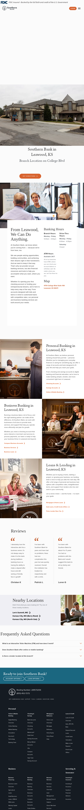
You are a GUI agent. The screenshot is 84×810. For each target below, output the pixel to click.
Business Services (11, 448)
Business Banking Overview (30, 787)
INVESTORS (46, 699)
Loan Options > (34, 678)
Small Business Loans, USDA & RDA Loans (12, 799)
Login (72, 8)
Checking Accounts (53, 383)
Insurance (68, 799)
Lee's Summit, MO (22, 612)
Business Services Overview (49, 787)
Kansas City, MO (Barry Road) (27, 615)
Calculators (69, 740)
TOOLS (33, 699)
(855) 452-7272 (23, 693)
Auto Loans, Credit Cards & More (58, 507)
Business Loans (10, 452)
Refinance (49, 729)
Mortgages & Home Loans (55, 503)
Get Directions (30, 176)
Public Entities (31, 808)
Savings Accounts (53, 388)
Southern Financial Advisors (68, 793)
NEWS (52, 699)
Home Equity (50, 733)
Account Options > (14, 678)
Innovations (11, 733)
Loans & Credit (70, 714)
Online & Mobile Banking (55, 392)
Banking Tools (12, 742)
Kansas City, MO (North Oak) (26, 619)
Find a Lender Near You (54, 511)
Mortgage (49, 726)
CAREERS (39, 699)
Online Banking (12, 726)
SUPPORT (27, 699)
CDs (28, 748)
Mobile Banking (12, 729)
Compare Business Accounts (14, 443)
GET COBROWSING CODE (16, 699)
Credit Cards (69, 737)
